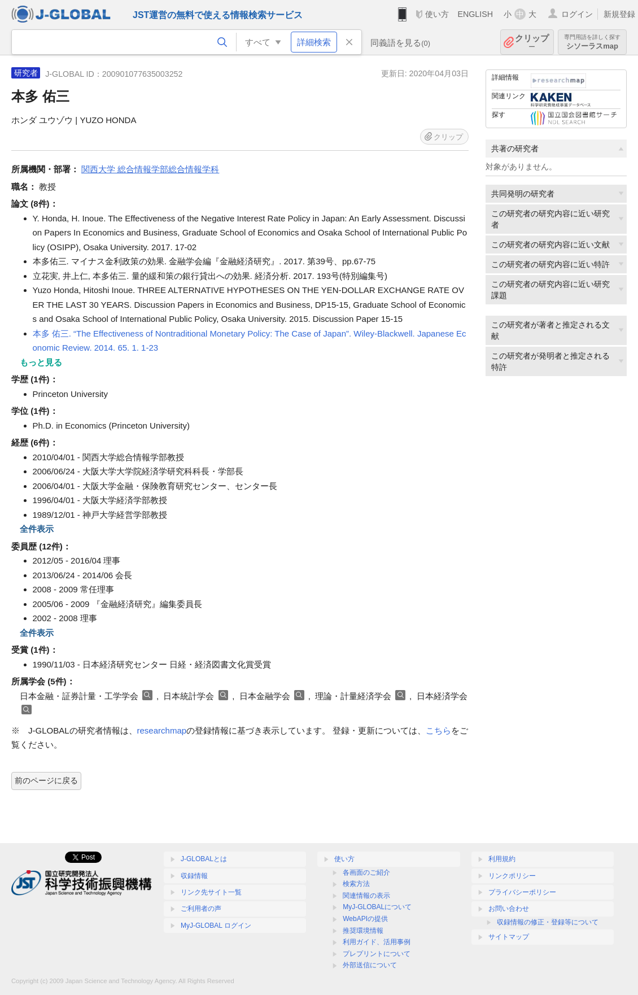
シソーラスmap (592, 42)
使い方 (437, 14)
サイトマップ (508, 937)
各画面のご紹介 (366, 872)
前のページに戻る (46, 780)
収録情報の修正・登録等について (547, 922)
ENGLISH (475, 14)
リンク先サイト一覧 (211, 892)
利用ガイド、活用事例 (376, 942)
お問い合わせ (508, 909)
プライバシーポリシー (522, 892)
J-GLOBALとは (204, 859)
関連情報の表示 (366, 896)
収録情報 (194, 876)
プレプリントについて (376, 954)
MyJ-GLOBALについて (377, 907)
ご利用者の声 (201, 909)
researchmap (162, 730)
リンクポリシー (512, 876)
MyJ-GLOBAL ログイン (216, 925)
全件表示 (37, 529)
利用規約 (501, 859)
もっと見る (41, 362)
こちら (438, 730)
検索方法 (356, 884)
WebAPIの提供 (365, 919)
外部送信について (370, 965)
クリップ (532, 42)
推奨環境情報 (363, 931)
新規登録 (619, 14)
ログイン (577, 14)
